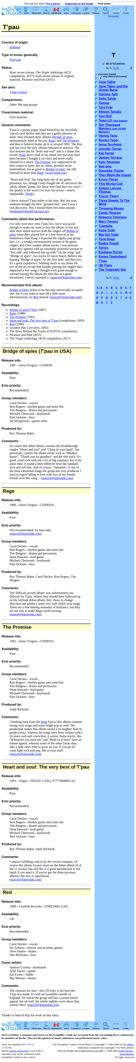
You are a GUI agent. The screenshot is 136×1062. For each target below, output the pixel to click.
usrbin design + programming (126, 1052)
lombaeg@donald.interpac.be (29, 211)
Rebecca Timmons (113, 217)
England (15, 47)
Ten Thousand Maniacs (112, 128)
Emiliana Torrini (110, 252)
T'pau (103, 261)
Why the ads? (113, 16)
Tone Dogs (107, 239)
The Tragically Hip (112, 269)
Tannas (104, 103)
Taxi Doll (105, 116)
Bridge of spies (62, 137)
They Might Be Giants (115, 175)
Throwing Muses (111, 208)
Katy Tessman (109, 162)
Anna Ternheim (110, 144)
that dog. (105, 166)
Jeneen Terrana (110, 157)
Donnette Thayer (111, 170)
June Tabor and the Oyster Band (113, 88)
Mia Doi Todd (108, 234)
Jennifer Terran (110, 149)
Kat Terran (106, 153)
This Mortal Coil (110, 184)
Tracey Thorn (109, 196)
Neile (29, 193)
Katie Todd (107, 230)
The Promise (70, 140)
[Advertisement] (114, 32)
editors (130, 1044)
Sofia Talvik (107, 98)
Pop (12, 59)
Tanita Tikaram (110, 213)
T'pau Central (18, 92)
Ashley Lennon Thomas (110, 190)
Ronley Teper (109, 140)
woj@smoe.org (56, 172)
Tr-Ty (116, 68)
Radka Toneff (109, 243)
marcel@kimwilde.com (66, 277)
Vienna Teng (108, 135)
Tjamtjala (105, 226)
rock (18, 59)
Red (35, 297)
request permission (18, 1050)
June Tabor (107, 82)
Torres (103, 248)
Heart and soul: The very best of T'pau (34, 320)
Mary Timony (108, 221)
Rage (52, 140)
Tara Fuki (106, 107)
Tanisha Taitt (108, 94)
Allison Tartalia (110, 111)
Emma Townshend (112, 256)
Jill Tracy (105, 265)
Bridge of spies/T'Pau (23, 309)
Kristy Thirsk (108, 179)
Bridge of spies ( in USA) (37, 351)
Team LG (113, 120)
